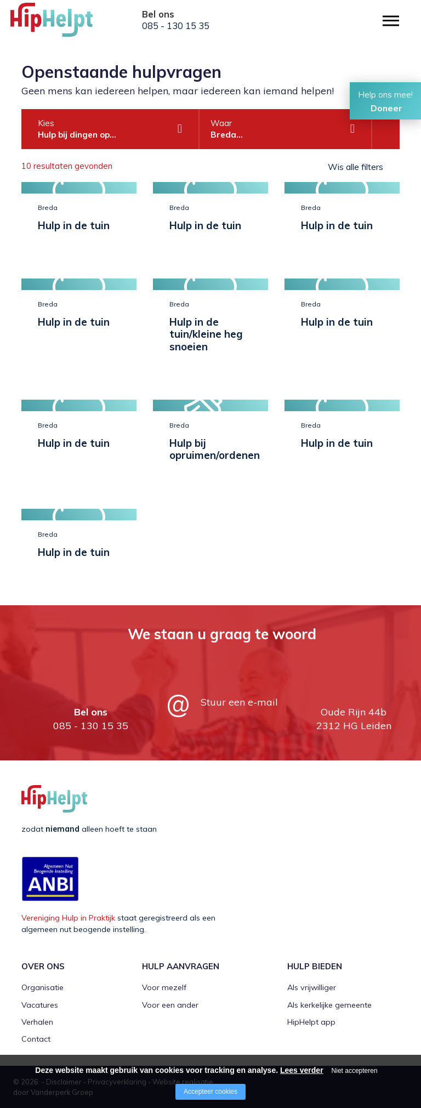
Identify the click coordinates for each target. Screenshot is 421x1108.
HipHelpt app (311, 1022)
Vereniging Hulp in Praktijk (68, 918)
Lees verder (301, 1070)
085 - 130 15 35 (175, 25)
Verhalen (37, 1022)
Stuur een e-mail (239, 702)
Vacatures (39, 1005)
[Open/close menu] (391, 20)
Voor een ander (170, 1005)
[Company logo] (65, 25)
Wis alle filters (355, 166)
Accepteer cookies (210, 1091)
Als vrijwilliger (311, 987)
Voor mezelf (164, 987)
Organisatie (42, 987)
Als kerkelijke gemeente (329, 1005)
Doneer (386, 108)
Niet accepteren (355, 1071)
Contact (35, 1039)
